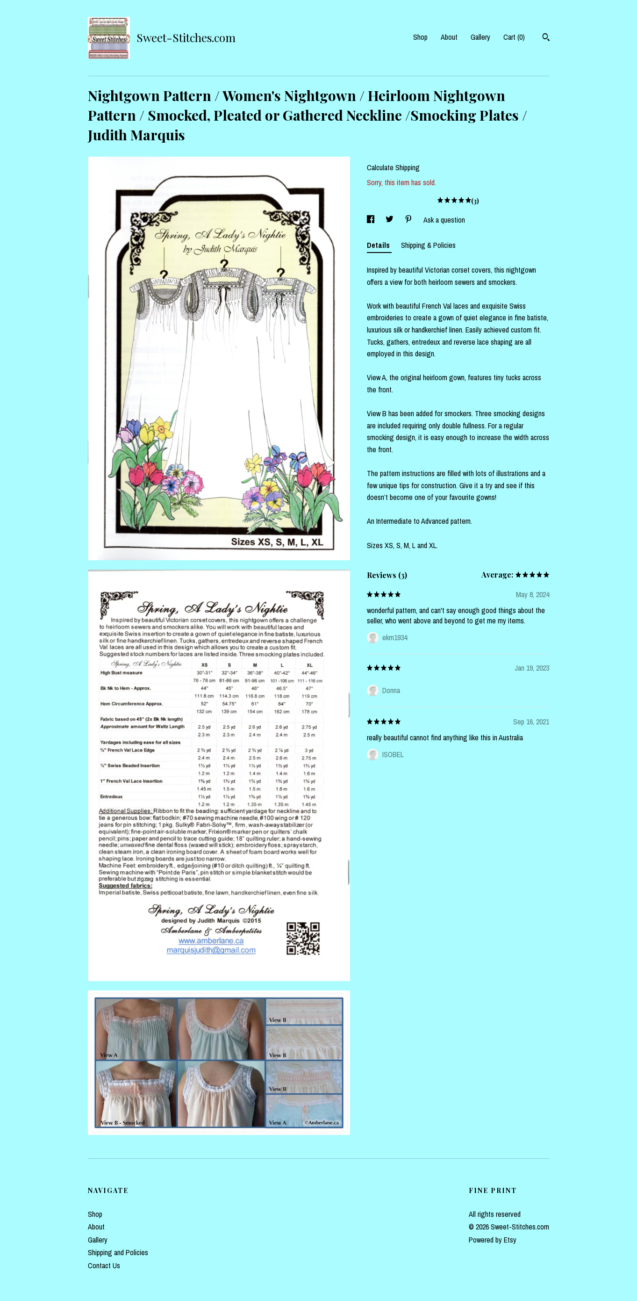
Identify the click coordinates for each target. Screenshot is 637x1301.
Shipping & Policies (428, 245)
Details (379, 245)
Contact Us (104, 1265)
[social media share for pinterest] (409, 220)
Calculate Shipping (393, 167)
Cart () (514, 37)
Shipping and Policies (118, 1252)
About (449, 37)
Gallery (480, 37)
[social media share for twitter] (390, 220)
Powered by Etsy (492, 1240)
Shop (420, 37)
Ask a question (444, 220)
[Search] (546, 38)
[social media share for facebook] (371, 220)
